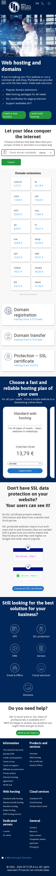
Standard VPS (36, 798)
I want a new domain (10, 115)
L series (6, 831)
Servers (41, 650)
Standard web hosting (13, 798)
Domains (28, 689)
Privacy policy (9, 773)
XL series (7, 835)
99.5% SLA (7, 785)
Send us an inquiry (28, 732)
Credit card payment (12, 757)
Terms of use (9, 761)
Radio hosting (9, 810)
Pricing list (34, 847)
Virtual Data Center (38, 806)
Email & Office (14, 670)
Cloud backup (36, 802)
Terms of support (11, 765)
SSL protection (41, 631)
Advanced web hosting (13, 802)
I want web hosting (36, 115)
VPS (14, 631)
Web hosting (35, 757)
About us (33, 831)
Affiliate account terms (13, 769)
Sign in (49, 3)
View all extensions (28, 294)
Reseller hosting (10, 806)
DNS (14, 650)
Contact (33, 827)
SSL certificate (36, 761)
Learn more (25, 470)
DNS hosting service (12, 814)
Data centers (36, 835)
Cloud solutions (41, 670)
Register (11, 162)
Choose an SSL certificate (28, 588)
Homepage (2, 858)
